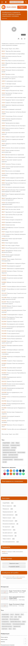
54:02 (3, 245)
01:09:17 (4, 286)
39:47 (3, 212)
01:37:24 (4, 370)
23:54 (3, 132)
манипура (13, 447)
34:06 (3, 180)
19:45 (3, 112)
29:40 (3, 160)
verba (12, 443)
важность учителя (18, 459)
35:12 (3, 187)
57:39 (3, 255)
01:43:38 (4, 392)
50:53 (3, 243)
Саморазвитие (5, 621)
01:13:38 (4, 297)
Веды (20, 617)
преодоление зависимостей (9, 452)
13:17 (3, 83)
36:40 (3, 198)
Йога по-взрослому (7, 506)
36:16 (3, 194)
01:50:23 (4, 416)
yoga (16, 617)
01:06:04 (4, 278)
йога (12, 617)
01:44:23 (4, 396)
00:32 (3, 51)
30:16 (3, 164)
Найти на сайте (4, 639)
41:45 (3, 219)
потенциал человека (7, 459)
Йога (22, 614)
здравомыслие (17, 626)
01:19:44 (4, 321)
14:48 (3, 90)
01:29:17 (4, 350)
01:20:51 (4, 324)
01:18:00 (4, 314)
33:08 (3, 178)
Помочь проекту (4, 637)
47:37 (3, 232)
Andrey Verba (5, 619)
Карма (23, 621)
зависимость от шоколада (9, 450)
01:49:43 (4, 412)
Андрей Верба (6, 443)
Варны (17, 443)
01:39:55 (4, 377)
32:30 (3, 171)
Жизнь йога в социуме (8, 521)
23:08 (3, 125)
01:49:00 (4, 408)
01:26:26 (4, 341)
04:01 (3, 63)
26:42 (3, 148)
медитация (4, 628)
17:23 (3, 100)
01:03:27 (4, 268)
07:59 (3, 70)
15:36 (3, 93)
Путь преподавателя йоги (9, 541)
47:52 (3, 234)
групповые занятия (13, 454)
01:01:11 (4, 263)
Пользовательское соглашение (7, 645)
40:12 (3, 214)
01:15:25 (4, 306)
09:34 (3, 74)
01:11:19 (4, 293)
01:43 (3, 54)
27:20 (3, 150)
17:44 (3, 102)
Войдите (4, 551)
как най (4, 462)
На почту (4, 18)
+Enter (19, 578)
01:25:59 (4, 338)
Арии (10, 628)
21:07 (3, 116)
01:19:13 (4, 317)
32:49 (3, 173)
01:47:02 (4, 401)
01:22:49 (4, 331)
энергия (5, 454)
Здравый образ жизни (15, 621)
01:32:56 (4, 356)
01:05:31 (4, 275)
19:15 (3, 109)
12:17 (3, 77)
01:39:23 (4, 373)
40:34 (3, 217)
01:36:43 (4, 363)
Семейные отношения (8, 535)
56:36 (3, 250)
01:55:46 (4, 429)
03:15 (3, 60)
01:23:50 (4, 333)
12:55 (3, 81)
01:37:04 (4, 367)
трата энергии (6, 447)
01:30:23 (4, 352)
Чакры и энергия (7, 538)
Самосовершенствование (18, 624)
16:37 (3, 97)
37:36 (3, 202)
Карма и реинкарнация (8, 515)
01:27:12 (4, 345)
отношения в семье (15, 445)
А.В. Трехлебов (5, 617)
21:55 (3, 119)
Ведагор (17, 614)
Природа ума (6, 509)
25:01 (3, 136)
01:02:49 (4, 266)
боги (14, 628)
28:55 (3, 157)
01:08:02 (4, 282)
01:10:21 (4, 289)
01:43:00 (4, 388)
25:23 (3, 139)
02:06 (3, 56)
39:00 (3, 209)
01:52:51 (4, 420)
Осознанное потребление (9, 524)
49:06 (3, 238)
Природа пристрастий (8, 512)
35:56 (3, 190)
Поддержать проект (14, 566)
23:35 (3, 128)
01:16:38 (4, 310)
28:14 (3, 154)
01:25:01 (4, 336)
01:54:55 (4, 425)
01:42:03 (4, 384)
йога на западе (21, 452)
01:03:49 (4, 271)
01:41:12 (4, 381)
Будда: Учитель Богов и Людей (17, 591)
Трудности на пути (7, 529)
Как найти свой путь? (8, 532)
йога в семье (6, 445)
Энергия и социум (7, 518)
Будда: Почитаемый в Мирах (16, 604)
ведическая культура (7, 626)
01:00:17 (4, 259)
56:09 (3, 248)
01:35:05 (4, 361)
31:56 (3, 166)
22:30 (3, 123)
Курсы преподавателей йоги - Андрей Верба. (17, 597)
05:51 (3, 67)
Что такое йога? (6, 526)
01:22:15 (4, 326)
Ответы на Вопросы (6, 624)
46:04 (3, 225)
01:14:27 (4, 302)
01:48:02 (4, 403)
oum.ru (11, 614)
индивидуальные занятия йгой (10, 457)
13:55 (3, 86)
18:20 (3, 105)
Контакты (3, 641)
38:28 (3, 207)
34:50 (3, 183)
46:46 (3, 227)
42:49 (3, 222)
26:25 (3, 143)
